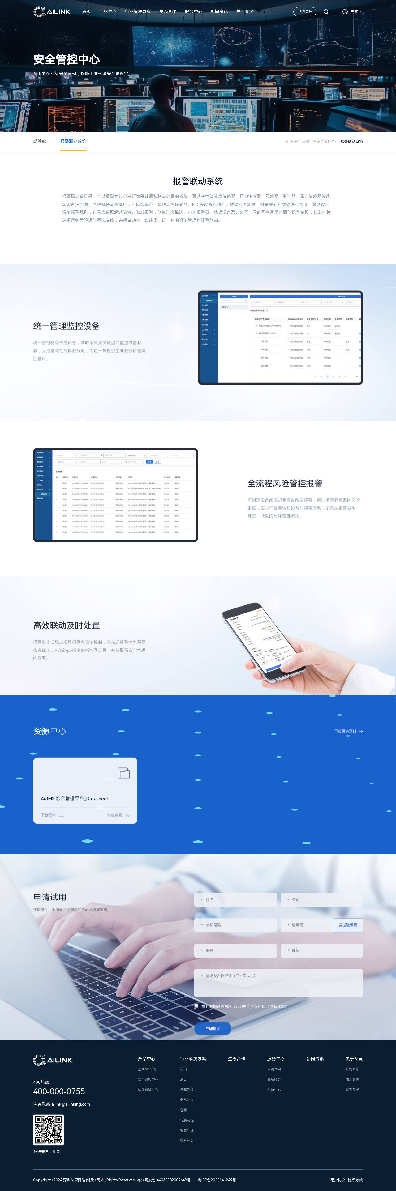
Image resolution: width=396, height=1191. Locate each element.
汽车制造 (187, 1090)
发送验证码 (348, 1033)
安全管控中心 (327, 141)
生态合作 (168, 11)
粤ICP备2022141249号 (217, 1180)
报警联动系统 (73, 141)
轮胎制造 (187, 1120)
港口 (183, 1080)
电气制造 (187, 1100)
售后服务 (274, 1080)
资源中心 (274, 1090)
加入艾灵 (352, 1080)
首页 (86, 11)
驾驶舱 (39, 141)
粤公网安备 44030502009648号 (164, 1180)
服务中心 (193, 11)
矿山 (183, 1069)
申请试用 (305, 11)
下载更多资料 (345, 738)
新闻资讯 (219, 11)
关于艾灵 (245, 11)
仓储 (183, 1110)
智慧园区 (187, 1141)
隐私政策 (355, 1180)
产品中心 (108, 11)
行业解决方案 (138, 11)
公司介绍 (352, 1069)
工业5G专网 (147, 1069)
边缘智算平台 (148, 1090)
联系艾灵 (352, 1090)
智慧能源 (187, 1131)
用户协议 (338, 1180)
